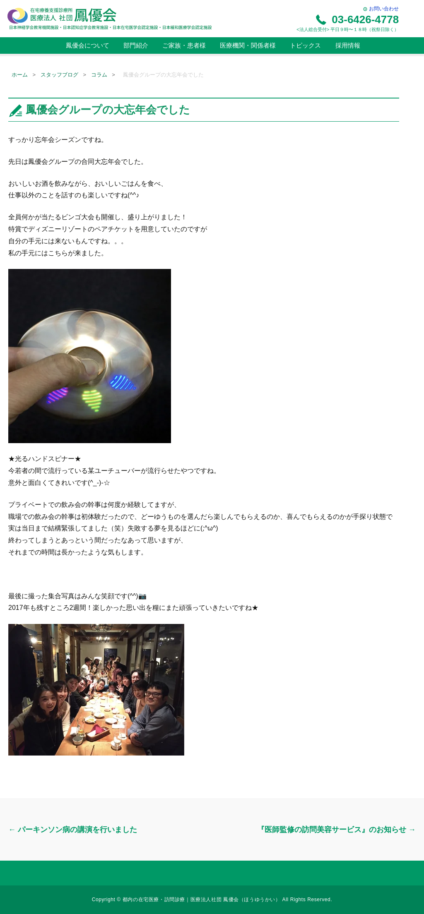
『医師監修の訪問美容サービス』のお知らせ (336, 829)
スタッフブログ (59, 75)
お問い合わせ (381, 9)
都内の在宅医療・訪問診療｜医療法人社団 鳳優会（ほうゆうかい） (202, 899)
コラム (99, 75)
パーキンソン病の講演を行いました (72, 829)
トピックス (304, 45)
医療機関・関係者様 (247, 45)
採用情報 (346, 45)
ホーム (20, 75)
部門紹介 (135, 45)
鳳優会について (86, 45)
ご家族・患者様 (183, 45)
